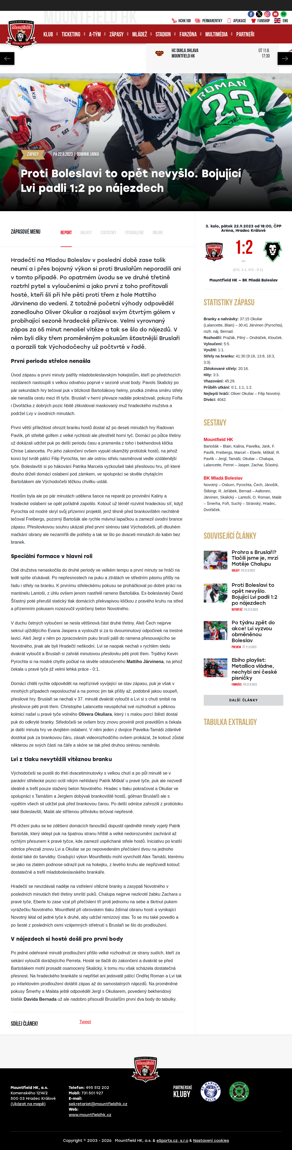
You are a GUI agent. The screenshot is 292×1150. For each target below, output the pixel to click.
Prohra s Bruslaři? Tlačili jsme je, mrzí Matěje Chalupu (255, 558)
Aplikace (236, 21)
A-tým (95, 35)
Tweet (85, 1021)
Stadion (163, 35)
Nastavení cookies (211, 1140)
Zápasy (116, 35)
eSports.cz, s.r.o (172, 1140)
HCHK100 (181, 21)
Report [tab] (66, 233)
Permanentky (208, 21)
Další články (243, 700)
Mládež (139, 35)
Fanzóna (188, 35)
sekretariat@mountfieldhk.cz (98, 1104)
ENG (281, 21)
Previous (7, 58)
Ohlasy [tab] (86, 233)
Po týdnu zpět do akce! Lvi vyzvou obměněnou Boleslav (253, 632)
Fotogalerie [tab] (134, 233)
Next (285, 58)
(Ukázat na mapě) (28, 1104)
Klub (48, 35)
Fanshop (260, 21)
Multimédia (216, 35)
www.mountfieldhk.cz (90, 1115)
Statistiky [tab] (108, 233)
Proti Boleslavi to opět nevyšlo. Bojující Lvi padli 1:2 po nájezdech (254, 594)
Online (158, 233)
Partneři (245, 35)
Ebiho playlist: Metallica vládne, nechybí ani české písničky (254, 669)
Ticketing (71, 35)
